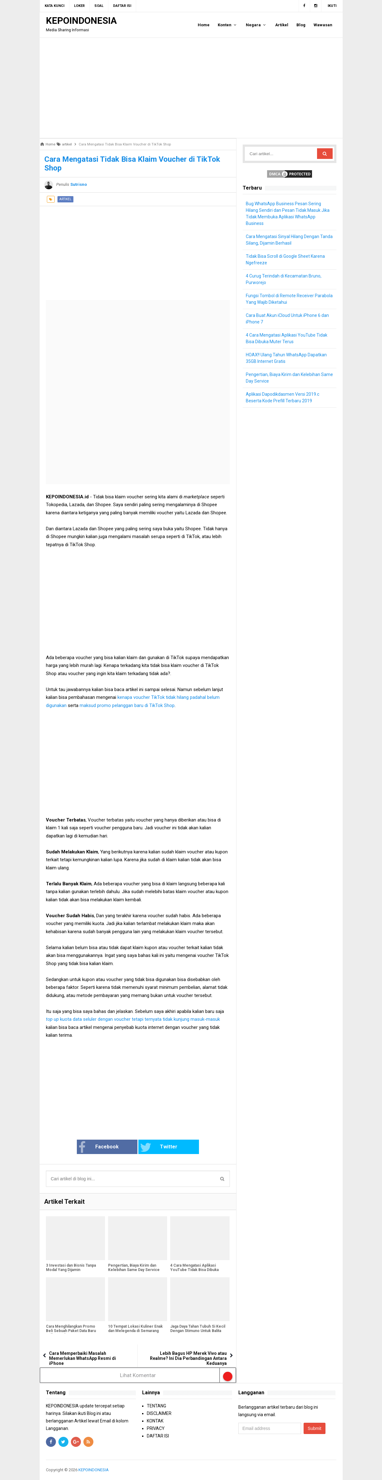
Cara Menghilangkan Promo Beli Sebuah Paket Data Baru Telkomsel (71, 1330)
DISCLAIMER (159, 1413)
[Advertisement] (191, 88)
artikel (65, 199)
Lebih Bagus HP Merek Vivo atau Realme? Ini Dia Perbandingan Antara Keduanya (188, 1358)
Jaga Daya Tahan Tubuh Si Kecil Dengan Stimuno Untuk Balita (197, 1328)
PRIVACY (156, 1428)
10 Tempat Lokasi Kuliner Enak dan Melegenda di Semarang (135, 1328)
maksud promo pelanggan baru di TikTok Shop (127, 705)
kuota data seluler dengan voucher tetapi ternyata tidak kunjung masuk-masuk (133, 1019)
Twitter (158, 1147)
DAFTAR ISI (158, 1435)
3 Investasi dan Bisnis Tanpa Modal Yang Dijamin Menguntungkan (71, 1269)
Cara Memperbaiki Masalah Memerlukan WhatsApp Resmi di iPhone (82, 1358)
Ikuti (332, 6)
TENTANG (156, 1405)
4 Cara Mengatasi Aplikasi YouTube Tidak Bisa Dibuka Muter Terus (194, 1269)
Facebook (98, 1147)
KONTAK (155, 1420)
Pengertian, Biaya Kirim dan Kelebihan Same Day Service (134, 1267)
